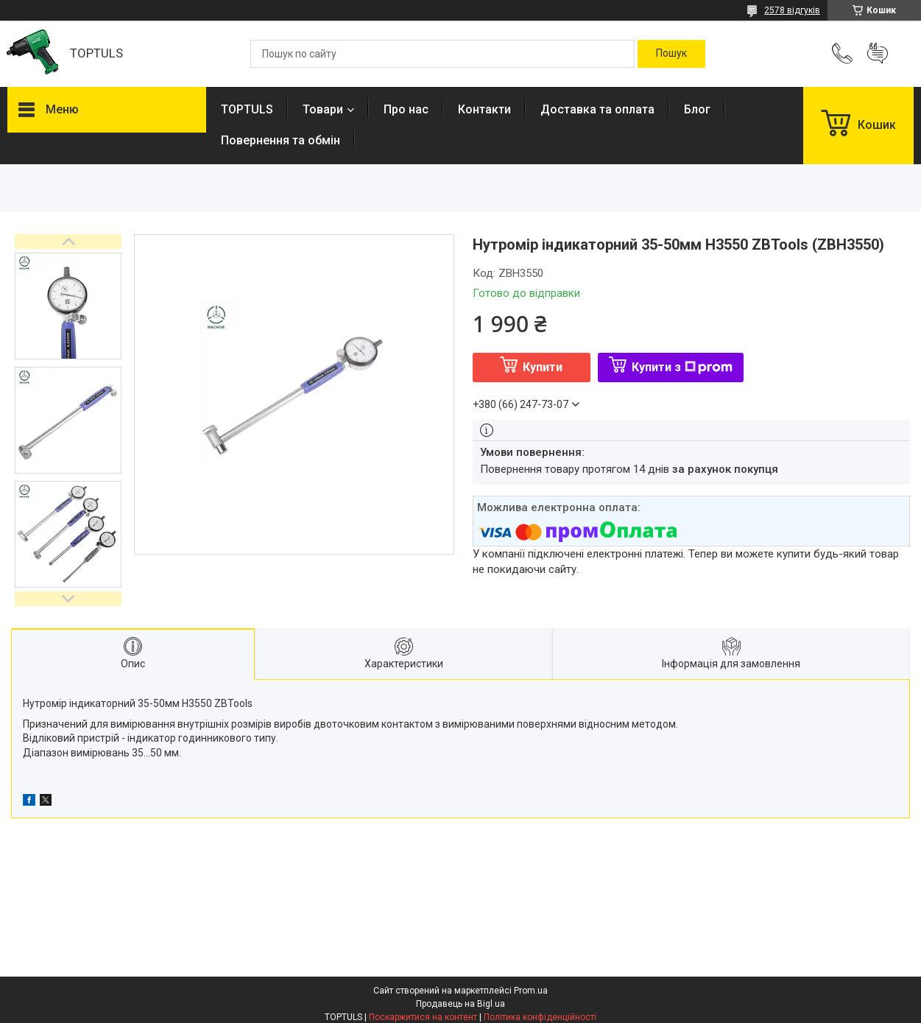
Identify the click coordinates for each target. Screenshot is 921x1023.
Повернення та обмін (280, 140)
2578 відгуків (792, 10)
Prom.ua (531, 990)
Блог (697, 109)
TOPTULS (247, 109)
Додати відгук (877, 53)
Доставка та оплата (597, 109)
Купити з (682, 367)
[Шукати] (671, 54)
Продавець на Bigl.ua (460, 1004)
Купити (542, 367)
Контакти (484, 109)
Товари (323, 109)
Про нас (406, 109)
